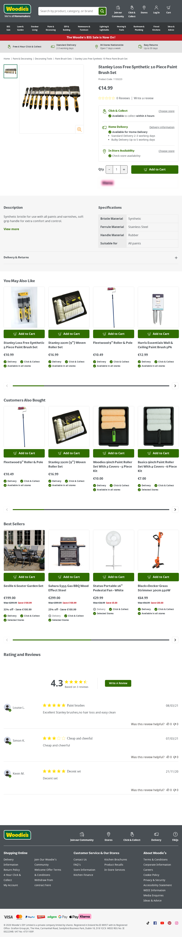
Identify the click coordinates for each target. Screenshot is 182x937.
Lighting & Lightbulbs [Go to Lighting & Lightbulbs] (104, 28)
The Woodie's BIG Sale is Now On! (91, 37)
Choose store (167, 111)
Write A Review (118, 683)
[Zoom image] (79, 129)
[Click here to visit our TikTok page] (148, 923)
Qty (101, 169)
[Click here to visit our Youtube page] (162, 923)
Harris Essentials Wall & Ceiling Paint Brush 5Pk (155, 345)
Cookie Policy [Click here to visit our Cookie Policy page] (151, 875)
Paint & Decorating (22, 58)
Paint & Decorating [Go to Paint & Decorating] (51, 28)
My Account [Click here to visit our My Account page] (11, 885)
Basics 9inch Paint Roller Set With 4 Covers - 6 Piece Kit (157, 467)
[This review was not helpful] (174, 724)
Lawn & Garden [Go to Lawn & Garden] (20, 28)
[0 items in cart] (168, 10)
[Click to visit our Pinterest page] (169, 923)
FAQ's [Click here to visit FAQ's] (77, 865)
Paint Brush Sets (63, 58)
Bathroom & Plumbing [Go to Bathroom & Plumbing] (139, 28)
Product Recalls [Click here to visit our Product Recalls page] (113, 865)
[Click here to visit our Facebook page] (155, 923)
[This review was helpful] (168, 724)
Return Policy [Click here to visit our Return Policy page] (12, 870)
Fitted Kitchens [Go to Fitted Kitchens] (156, 28)
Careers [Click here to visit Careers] (148, 870)
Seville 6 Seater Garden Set (23, 586)
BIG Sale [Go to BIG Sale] (8, 28)
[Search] (102, 11)
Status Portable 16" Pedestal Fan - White (108, 588)
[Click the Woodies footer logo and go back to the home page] (17, 837)
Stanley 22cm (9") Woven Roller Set (67, 345)
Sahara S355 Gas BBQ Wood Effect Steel (68, 588)
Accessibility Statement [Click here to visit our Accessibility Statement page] (157, 885)
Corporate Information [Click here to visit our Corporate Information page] (157, 865)
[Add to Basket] (155, 169)
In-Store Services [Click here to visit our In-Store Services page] (114, 870)
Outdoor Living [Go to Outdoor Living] (35, 28)
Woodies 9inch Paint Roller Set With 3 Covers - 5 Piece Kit (112, 467)
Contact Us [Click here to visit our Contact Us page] (80, 860)
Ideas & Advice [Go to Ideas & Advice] (171, 28)
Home (7, 58)
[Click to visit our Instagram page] (176, 923)
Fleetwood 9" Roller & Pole (113, 343)
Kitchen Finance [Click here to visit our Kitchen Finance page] (83, 875)
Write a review (144, 98)
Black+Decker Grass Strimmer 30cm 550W (154, 588)
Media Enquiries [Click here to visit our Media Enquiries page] (153, 895)
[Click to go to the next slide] (175, 386)
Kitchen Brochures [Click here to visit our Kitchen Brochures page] (115, 860)
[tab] (10, 71)
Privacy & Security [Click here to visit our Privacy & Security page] (154, 880)
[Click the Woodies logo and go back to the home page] (17, 11)
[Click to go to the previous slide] (7, 386)
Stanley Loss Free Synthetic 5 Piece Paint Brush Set (24, 345)
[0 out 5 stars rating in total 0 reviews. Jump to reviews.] (114, 98)
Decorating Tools (43, 58)
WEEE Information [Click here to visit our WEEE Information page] (154, 890)
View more (11, 229)
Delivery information (162, 127)
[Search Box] (72, 11)
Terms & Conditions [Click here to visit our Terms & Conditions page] (155, 860)
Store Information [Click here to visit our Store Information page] (84, 870)
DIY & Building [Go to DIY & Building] (66, 28)
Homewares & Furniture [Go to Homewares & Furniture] (84, 28)
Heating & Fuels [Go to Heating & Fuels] (121, 28)
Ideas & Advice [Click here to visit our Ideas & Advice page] (152, 901)
